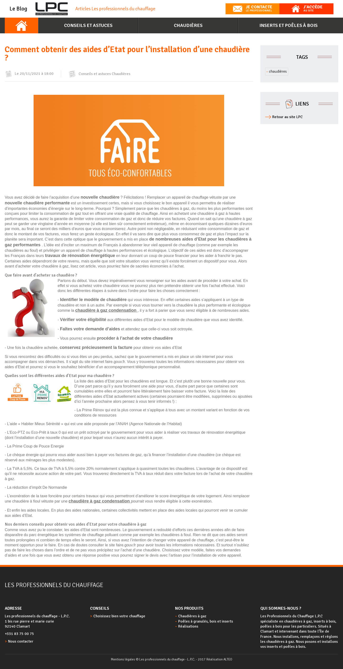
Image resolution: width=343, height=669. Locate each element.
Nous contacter (20, 641)
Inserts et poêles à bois (288, 25)
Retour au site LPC (287, 117)
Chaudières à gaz (192, 616)
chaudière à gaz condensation (106, 310)
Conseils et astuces (88, 25)
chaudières (278, 71)
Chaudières (188, 25)
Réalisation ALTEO (219, 659)
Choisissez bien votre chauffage (119, 616)
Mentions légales (123, 659)
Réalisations (188, 626)
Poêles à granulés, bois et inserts (205, 621)
